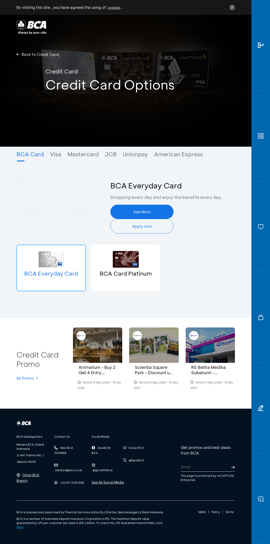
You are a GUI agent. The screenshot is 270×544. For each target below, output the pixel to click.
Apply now (142, 226)
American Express (178, 154)
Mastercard (83, 154)
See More (142, 211)
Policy (215, 512)
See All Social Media (108, 482)
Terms (229, 512)
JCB (111, 154)
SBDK (202, 512)
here (19, 527)
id (222, 27)
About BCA (144, 26)
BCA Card (30, 154)
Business (116, 26)
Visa (55, 154)
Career (171, 26)
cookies (114, 7)
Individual (89, 26)
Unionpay (135, 154)
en (231, 27)
